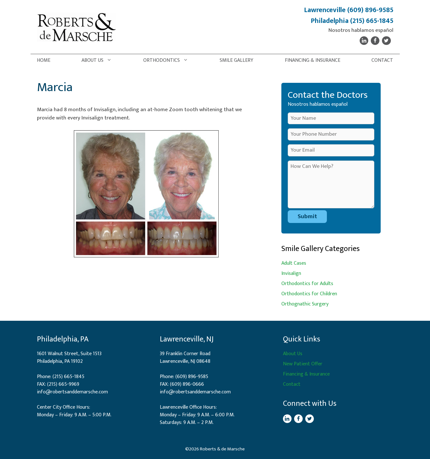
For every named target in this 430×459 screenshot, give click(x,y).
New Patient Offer (302, 364)
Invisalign (291, 273)
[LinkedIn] (364, 40)
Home (43, 60)
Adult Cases (293, 263)
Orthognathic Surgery (304, 304)
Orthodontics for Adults (307, 283)
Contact (382, 60)
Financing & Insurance (312, 60)
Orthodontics (168, 60)
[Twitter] (386, 40)
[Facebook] (375, 40)
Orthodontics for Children (309, 294)
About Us (99, 60)
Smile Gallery (236, 60)
